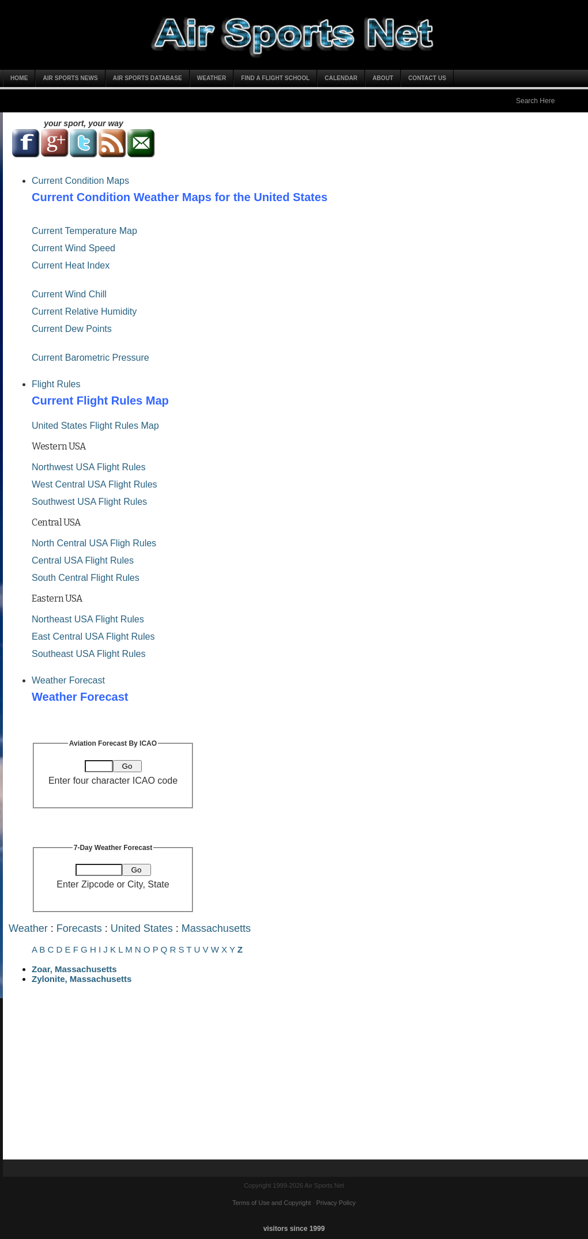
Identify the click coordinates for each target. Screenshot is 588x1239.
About (382, 78)
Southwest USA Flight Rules (89, 502)
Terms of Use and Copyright (271, 1202)
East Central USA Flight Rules (93, 636)
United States (142, 928)
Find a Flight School (275, 78)
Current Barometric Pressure (90, 357)
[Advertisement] (297, 1078)
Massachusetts (216, 928)
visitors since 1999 (294, 1229)
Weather (212, 78)
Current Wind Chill (69, 294)
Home (19, 78)
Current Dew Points (72, 329)
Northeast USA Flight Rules (88, 619)
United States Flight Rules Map (95, 425)
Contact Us (427, 78)
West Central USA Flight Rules (94, 484)
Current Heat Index (71, 265)
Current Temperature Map (84, 231)
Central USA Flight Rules (83, 560)
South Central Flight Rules (86, 578)
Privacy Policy (336, 1202)
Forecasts (79, 928)
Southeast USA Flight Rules (88, 654)
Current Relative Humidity (84, 311)
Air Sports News (70, 78)
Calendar (341, 78)
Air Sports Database (147, 78)
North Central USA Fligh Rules (94, 543)
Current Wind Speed (73, 248)
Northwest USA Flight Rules (88, 467)
